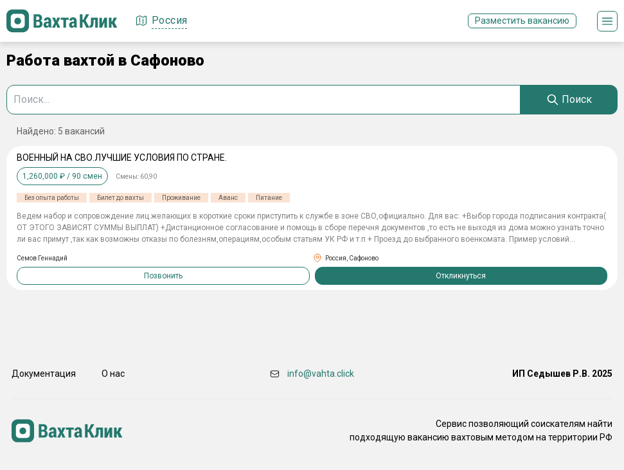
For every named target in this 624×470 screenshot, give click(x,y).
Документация (44, 373)
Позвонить (163, 275)
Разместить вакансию (522, 20)
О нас (113, 373)
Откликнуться (461, 275)
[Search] (569, 99)
